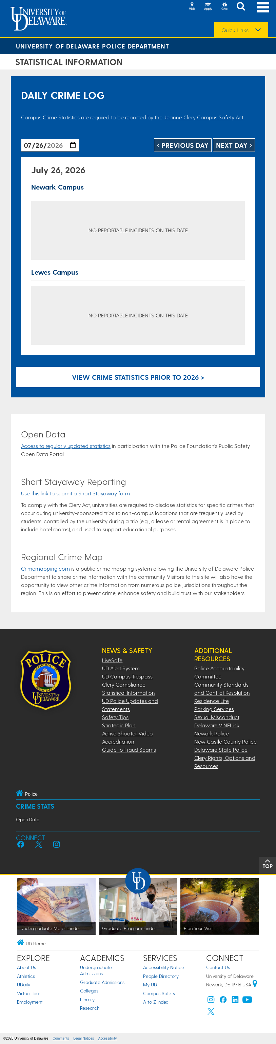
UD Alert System (121, 668)
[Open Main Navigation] (263, 7)
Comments (61, 1038)
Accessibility (107, 1038)
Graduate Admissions (102, 982)
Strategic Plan (119, 725)
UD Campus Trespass (127, 676)
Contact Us (218, 967)
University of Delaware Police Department (92, 46)
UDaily (23, 984)
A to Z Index (155, 1002)
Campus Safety (159, 993)
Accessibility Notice (163, 967)
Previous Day (183, 145)
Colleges (89, 990)
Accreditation (118, 741)
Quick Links (235, 30)
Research (89, 1008)
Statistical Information (128, 692)
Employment (30, 1002)
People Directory (161, 976)
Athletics (26, 976)
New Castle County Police (225, 741)
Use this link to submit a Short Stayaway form (75, 493)
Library (87, 999)
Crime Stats (35, 806)
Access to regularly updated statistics (66, 445)
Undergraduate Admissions (96, 970)
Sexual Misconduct (216, 717)
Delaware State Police (221, 749)
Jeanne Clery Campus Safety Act (203, 117)
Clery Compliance (123, 684)
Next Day (234, 145)
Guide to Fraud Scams (129, 749)
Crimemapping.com (45, 568)
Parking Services (214, 709)
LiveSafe (112, 660)
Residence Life (211, 700)
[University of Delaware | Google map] (255, 984)
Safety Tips (115, 717)
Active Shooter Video (127, 733)
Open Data (27, 819)
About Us (26, 967)
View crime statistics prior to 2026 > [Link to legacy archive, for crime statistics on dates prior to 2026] (138, 377)
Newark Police (211, 733)
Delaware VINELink (216, 725)
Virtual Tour (28, 993)
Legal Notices (83, 1038)
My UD (150, 984)
